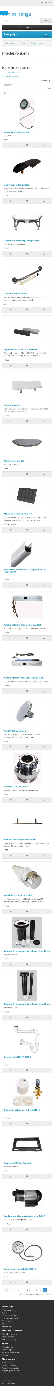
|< (5, 1290)
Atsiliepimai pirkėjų (9, 1310)
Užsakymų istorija (9, 1365)
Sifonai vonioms (14, 72)
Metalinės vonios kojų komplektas (21, 240)
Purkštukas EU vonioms (16, 730)
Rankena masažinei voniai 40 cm (20, 839)
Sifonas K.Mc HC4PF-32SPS (17, 1057)
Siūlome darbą (7, 1326)
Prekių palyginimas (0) (10, 76)
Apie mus (5, 1313)
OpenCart (6, 1380)
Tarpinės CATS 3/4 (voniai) (17, 1163)
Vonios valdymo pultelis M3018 (20, 1269)
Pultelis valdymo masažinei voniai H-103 (24, 677)
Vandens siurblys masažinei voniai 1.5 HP (24, 1215)
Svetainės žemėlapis (10, 1339)
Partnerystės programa (11, 1352)
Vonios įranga (16, 14)
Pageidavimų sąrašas (10, 1368)
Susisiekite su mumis (10, 1334)
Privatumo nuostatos (10, 1315)
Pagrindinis (9, 43)
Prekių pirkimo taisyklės (11, 1318)
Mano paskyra (7, 1362)
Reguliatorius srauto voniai (18, 895)
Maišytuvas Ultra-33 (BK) (17, 184)
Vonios (22, 43)
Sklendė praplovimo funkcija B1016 (22, 1109)
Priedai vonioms (37, 43)
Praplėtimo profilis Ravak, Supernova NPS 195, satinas (25, 570)
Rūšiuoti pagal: (46, 80)
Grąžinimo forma (8, 1337)
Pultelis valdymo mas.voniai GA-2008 (22, 624)
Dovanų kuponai (8, 1350)
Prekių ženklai (7, 1347)
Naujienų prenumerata (11, 1371)
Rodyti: (49, 88)
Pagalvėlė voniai (12, 405)
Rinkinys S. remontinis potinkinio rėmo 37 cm (27, 1004)
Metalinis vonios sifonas (16, 293)
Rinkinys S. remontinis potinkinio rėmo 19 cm (27, 951)
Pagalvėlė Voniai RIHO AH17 (18, 513)
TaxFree (5, 1324)
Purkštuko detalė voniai (16, 786)
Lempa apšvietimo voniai (16, 131)
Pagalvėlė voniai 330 (14, 460)
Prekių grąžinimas (9, 1321)
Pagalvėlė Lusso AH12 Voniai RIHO (21, 349)
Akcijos (5, 1355)
